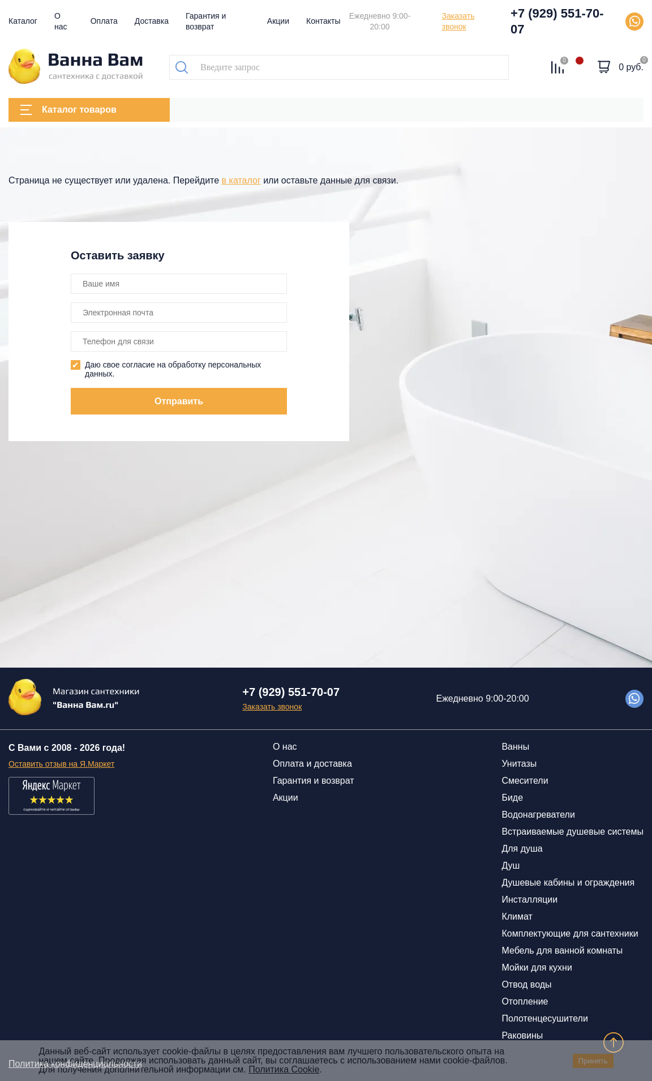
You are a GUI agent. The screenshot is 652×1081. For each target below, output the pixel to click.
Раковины (522, 1035)
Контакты (323, 20)
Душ (510, 865)
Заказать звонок (458, 21)
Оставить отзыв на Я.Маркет (61, 763)
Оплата (104, 20)
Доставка (152, 20)
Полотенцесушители (544, 1018)
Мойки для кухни (536, 967)
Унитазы (519, 763)
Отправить (179, 401)
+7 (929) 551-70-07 (557, 21)
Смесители (524, 780)
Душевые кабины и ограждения (567, 882)
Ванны (515, 746)
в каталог (241, 180)
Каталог (22, 20)
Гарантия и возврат (313, 780)
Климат (516, 916)
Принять (593, 1061)
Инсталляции (529, 899)
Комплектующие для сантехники (569, 933)
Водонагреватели (537, 814)
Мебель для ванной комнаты (562, 950)
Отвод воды (526, 984)
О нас (285, 746)
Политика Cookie (283, 1069)
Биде (512, 797)
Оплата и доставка (312, 763)
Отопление (524, 1001)
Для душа (521, 848)
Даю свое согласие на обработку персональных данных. (173, 369)
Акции (278, 20)
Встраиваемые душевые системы (572, 831)
